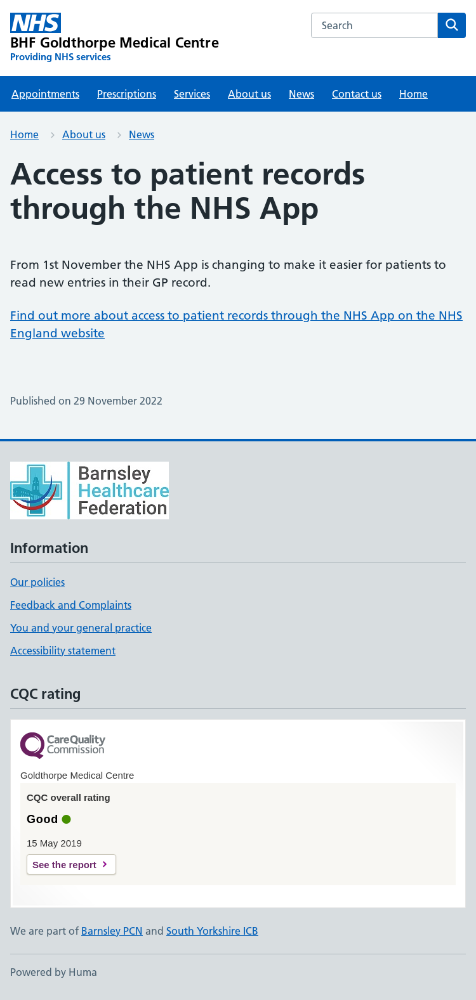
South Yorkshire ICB (212, 931)
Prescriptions (126, 94)
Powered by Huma (53, 972)
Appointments (45, 94)
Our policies (37, 582)
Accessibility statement (63, 650)
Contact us (356, 94)
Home (413, 94)
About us (249, 94)
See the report (64, 864)
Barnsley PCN (112, 931)
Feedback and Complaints (70, 605)
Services (192, 94)
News (301, 94)
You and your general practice (81, 627)
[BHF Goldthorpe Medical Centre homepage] (114, 38)
